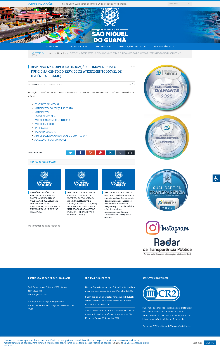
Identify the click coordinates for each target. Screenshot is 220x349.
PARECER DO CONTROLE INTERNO (52, 120)
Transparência (162, 46)
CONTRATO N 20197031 (47, 104)
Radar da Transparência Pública (176, 326)
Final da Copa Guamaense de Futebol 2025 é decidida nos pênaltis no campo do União (95, 3)
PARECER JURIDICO (44, 123)
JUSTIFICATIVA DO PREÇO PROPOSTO (54, 108)
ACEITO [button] (210, 342)
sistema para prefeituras (179, 307)
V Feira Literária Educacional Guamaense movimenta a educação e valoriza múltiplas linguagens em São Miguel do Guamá (109, 314)
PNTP (155, 326)
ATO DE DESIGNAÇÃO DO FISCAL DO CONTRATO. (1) (61, 135)
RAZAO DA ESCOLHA (45, 131)
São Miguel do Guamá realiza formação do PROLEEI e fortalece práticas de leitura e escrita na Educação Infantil (109, 300)
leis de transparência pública (155, 319)
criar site (161, 307)
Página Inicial (54, 46)
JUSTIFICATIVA (42, 112)
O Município (77, 46)
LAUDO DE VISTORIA (45, 116)
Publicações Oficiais (131, 46)
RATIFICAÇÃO (41, 127)
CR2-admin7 (37, 84)
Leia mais (117, 342)
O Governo (101, 46)
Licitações (130, 84)
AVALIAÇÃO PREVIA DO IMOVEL (50, 139)
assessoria (163, 311)
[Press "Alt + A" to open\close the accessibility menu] (216, 178)
